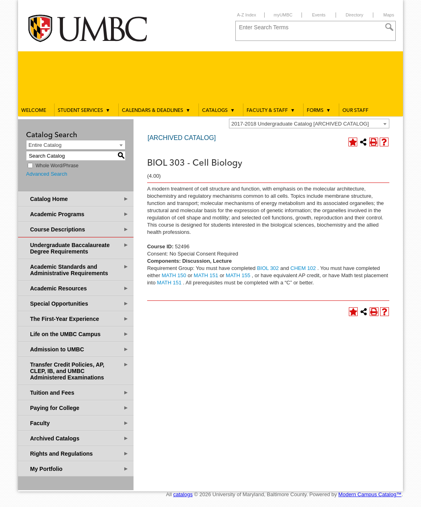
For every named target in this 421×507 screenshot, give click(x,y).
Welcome (33, 110)
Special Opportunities (79, 303)
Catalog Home (79, 198)
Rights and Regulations (79, 453)
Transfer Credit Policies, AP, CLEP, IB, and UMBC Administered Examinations (79, 371)
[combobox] (309, 123)
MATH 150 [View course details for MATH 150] (174, 275)
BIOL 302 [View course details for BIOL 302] (268, 268)
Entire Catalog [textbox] (44, 145)
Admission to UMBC (79, 349)
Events (319, 14)
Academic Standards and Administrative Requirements (79, 269)
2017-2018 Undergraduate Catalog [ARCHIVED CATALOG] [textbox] (300, 124)
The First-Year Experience (79, 318)
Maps (388, 14)
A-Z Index (246, 14)
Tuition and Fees (79, 392)
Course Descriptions (79, 229)
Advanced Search (46, 174)
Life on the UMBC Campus (79, 334)
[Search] (389, 27)
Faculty (79, 423)
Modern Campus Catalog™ (370, 494)
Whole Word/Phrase (57, 165)
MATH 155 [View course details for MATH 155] (238, 275)
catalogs (182, 494)
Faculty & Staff (271, 110)
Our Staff (355, 110)
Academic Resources (79, 288)
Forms (319, 110)
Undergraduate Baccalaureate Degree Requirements (79, 248)
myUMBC (282, 14)
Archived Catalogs (79, 438)
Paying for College (79, 407)
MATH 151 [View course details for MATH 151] (206, 275)
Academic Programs (79, 214)
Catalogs (218, 110)
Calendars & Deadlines (156, 110)
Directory (354, 14)
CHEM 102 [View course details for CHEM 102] (303, 268)
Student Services (84, 110)
